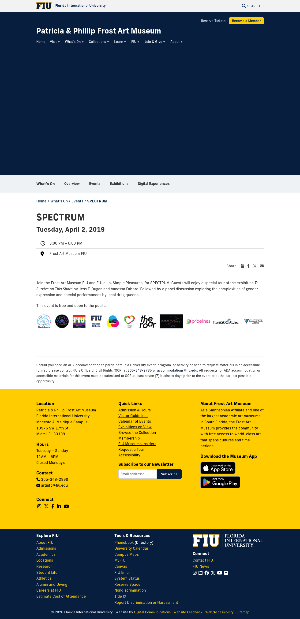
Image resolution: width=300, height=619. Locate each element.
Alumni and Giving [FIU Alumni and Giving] (51, 584)
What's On (45, 183)
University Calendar (131, 548)
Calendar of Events (134, 421)
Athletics (44, 578)
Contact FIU (203, 560)
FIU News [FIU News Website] (201, 566)
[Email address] (137, 474)
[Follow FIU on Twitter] (214, 573)
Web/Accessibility (219, 612)
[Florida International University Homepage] (93, 6)
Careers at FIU (48, 590)
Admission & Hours (134, 410)
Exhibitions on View (135, 427)
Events (77, 201)
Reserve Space (127, 584)
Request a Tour (131, 449)
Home (41, 201)
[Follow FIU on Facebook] (207, 573)
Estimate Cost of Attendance (61, 596)
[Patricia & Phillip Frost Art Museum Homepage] (98, 31)
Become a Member (246, 21)
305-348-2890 (54, 479)
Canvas (120, 566)
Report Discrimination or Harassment (146, 602)
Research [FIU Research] (44, 566)
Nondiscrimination (130, 590)
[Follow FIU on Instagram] (196, 573)
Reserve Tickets (213, 21)
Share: (245, 266)
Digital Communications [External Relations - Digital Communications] (152, 612)
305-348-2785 (140, 370)
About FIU (44, 542)
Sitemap (242, 612)
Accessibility (129, 455)
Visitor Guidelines (133, 415)
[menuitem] (42, 41)
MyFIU (119, 560)
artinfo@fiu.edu (54, 485)
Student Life (46, 572)
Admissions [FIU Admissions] (46, 548)
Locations (44, 560)
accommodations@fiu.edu (177, 370)
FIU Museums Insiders (137, 443)
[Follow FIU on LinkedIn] (201, 573)
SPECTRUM (97, 201)
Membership (129, 438)
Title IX (120, 596)
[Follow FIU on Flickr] (227, 573)
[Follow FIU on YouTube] (220, 573)
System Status (127, 578)
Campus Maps (126, 554)
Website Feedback (187, 612)
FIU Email (122, 572)
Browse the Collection (137, 432)
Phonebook (124, 542)
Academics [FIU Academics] (46, 554)
